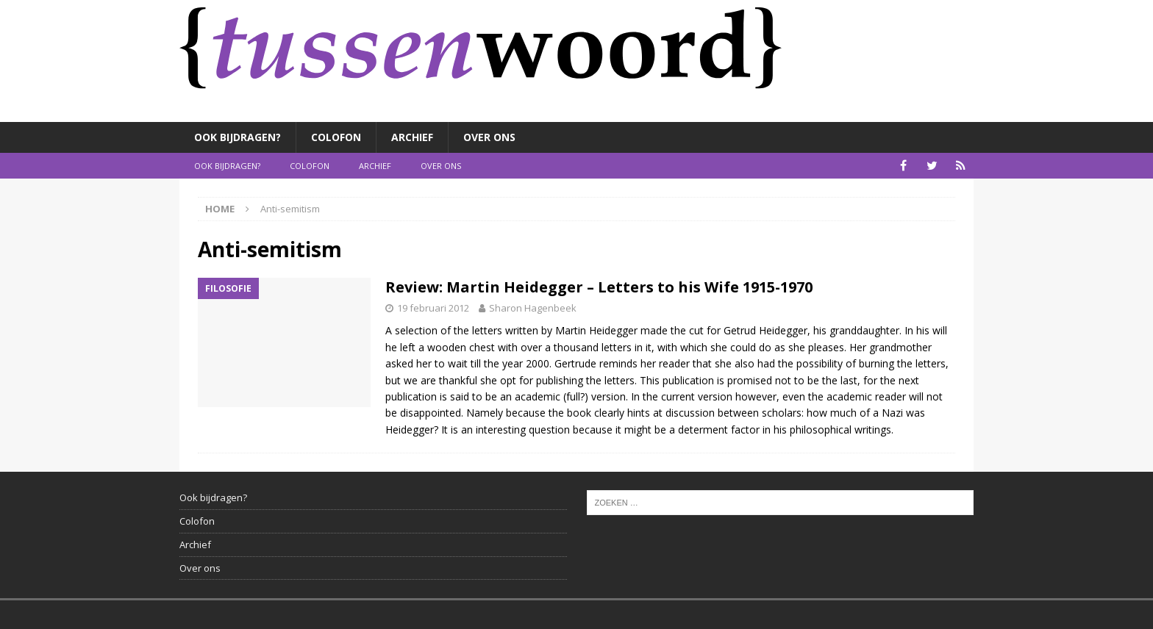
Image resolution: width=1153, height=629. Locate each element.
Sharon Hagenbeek (532, 307)
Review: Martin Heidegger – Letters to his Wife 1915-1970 (599, 287)
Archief (412, 137)
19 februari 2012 (433, 307)
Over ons (489, 137)
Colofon (336, 137)
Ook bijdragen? (237, 137)
